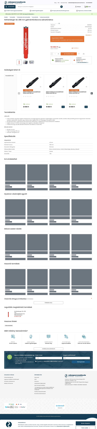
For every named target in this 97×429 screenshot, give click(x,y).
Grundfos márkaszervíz (9, 381)
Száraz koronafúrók (8, 325)
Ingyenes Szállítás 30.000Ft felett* (11, 379)
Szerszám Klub (64, 2)
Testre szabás (85, 423)
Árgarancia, (80, 10)
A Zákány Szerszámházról (48, 348)
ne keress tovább (87, 10)
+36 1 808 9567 (89, 2)
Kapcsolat (36, 377)
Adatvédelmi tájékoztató (39, 383)
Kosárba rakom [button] (40, 106)
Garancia (36, 381)
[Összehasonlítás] (83, 53)
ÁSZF (35, 379)
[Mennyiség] (55, 53)
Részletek (20, 425)
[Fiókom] (78, 7)
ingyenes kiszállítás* (18, 10)
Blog (55, 2)
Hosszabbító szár (9, 75)
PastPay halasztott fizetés (40, 391)
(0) (59, 23)
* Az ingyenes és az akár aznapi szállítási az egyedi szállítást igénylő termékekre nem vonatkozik (44, 388)
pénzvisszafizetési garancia (63, 10)
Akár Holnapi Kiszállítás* (39, 385)
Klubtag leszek (81, 362)
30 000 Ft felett (9, 10)
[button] (92, 93)
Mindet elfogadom (85, 419)
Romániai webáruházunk (40, 393)
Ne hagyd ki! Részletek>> (28, 14)
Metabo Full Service (8, 383)
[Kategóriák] (10, 6)
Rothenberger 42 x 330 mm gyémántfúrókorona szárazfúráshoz (20, 313)
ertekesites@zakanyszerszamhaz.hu (76, 2)
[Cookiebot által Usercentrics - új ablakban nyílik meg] (9, 426)
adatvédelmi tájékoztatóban (50, 361)
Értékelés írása (48, 302)
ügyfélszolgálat (39, 10)
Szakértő (34, 10)
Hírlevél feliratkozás (8, 377)
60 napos (54, 10)
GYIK (58, 2)
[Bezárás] (92, 14)
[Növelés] (58, 53)
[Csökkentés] (52, 53)
